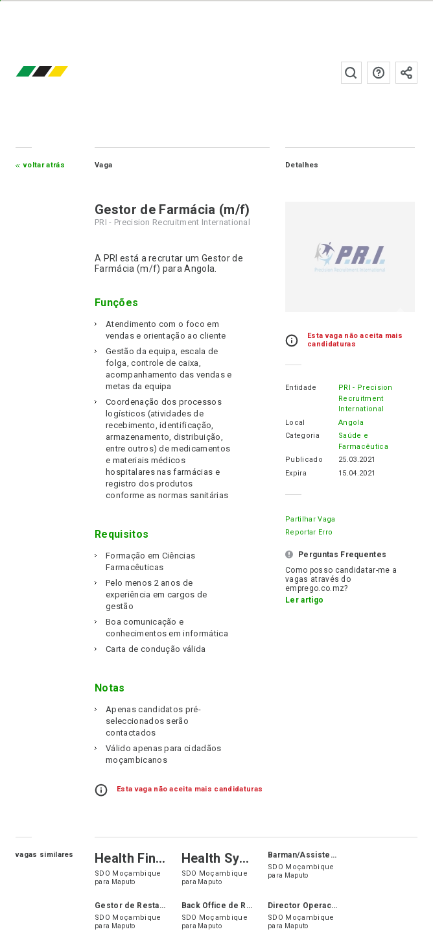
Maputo (123, 881)
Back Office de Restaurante (234, 905)
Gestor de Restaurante (140, 905)
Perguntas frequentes (378, 73)
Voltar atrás (44, 165)
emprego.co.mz (61, 72)
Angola (351, 422)
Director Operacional (308, 905)
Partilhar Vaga (310, 519)
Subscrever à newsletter (406, 73)
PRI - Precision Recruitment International (365, 398)
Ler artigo (304, 600)
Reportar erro (309, 532)
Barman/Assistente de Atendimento (338, 854)
